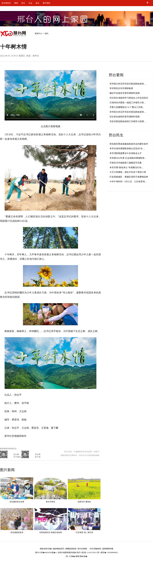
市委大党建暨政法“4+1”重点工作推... (127, 107)
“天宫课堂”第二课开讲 (84, 532)
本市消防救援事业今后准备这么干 (126, 153)
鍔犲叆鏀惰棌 (95, 549)
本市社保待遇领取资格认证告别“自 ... (127, 148)
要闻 (16, 3)
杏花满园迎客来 (16, 532)
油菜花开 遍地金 (84, 502)
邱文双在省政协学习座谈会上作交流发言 (129, 98)
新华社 (36, 56)
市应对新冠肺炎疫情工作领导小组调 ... (128, 121)
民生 (23, 3)
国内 (46, 33)
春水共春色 (50, 502)
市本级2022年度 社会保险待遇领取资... (128, 158)
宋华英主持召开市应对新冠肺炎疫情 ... (128, 84)
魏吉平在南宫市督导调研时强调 (125, 93)
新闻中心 (38, 33)
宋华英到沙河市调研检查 (121, 88)
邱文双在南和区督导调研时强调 (125, 117)
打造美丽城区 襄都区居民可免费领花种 (129, 177)
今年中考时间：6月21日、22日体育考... (128, 181)
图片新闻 (7, 470)
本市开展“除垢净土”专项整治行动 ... (127, 167)
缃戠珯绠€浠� (46, 549)
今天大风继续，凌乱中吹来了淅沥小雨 (128, 172)
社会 (30, 3)
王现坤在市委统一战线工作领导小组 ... (128, 102)
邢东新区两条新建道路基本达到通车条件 (129, 144)
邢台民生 (116, 135)
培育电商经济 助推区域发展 (50, 532)
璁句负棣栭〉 (83, 549)
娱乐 (37, 3)
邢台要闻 (116, 75)
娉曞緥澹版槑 (70, 549)
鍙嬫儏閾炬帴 (107, 549)
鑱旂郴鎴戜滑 (58, 549)
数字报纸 (46, 3)
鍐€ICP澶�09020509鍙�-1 (46, 552)
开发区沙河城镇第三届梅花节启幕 (126, 163)
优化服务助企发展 (16, 502)
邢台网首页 (6, 3)
